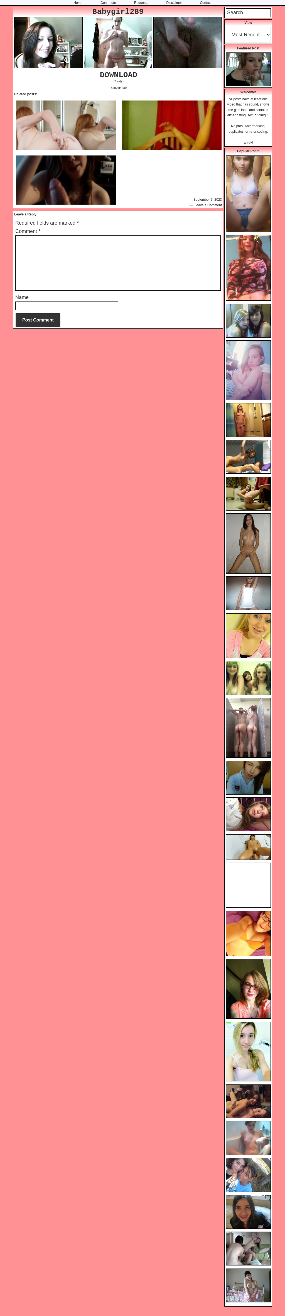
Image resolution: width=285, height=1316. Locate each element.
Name (22, 297)
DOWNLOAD (118, 75)
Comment (27, 231)
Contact (205, 3)
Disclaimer (174, 3)
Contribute (108, 3)
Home (77, 3)
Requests (141, 3)
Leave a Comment (208, 205)
